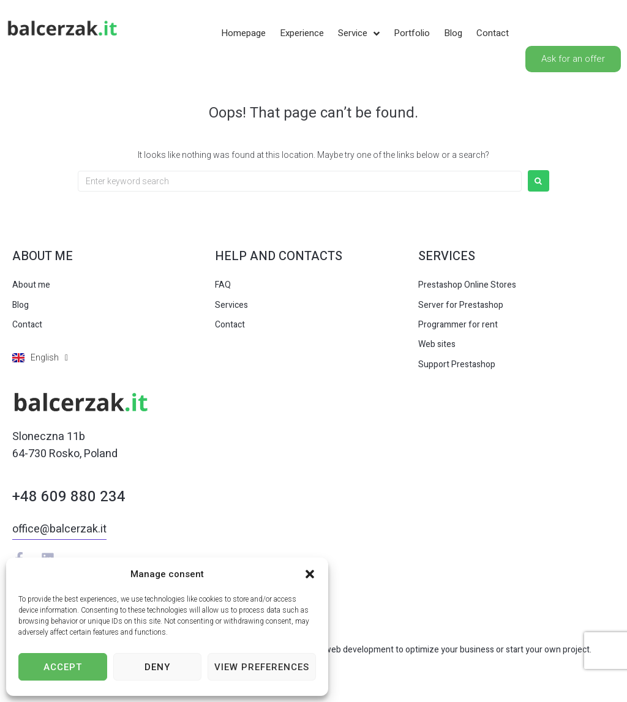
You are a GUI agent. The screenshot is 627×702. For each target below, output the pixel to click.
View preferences (261, 667)
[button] (310, 574)
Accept (62, 667)
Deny (157, 667)
